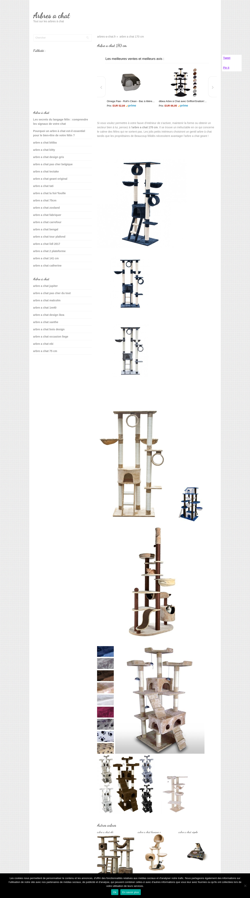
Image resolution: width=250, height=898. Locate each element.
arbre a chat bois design (49, 329)
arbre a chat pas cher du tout (52, 293)
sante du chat (42, 363)
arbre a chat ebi (43, 343)
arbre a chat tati (43, 186)
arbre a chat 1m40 (44, 307)
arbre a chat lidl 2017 (46, 243)
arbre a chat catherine (47, 265)
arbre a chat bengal (45, 229)
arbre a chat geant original (50, 178)
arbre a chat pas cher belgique (53, 164)
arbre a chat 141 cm (46, 258)
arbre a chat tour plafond (49, 236)
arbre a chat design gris (48, 157)
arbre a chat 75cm (44, 200)
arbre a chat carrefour (47, 222)
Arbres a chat (51, 15)
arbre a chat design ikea (48, 314)
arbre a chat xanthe (45, 322)
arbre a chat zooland (46, 207)
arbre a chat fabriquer (47, 214)
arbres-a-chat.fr (106, 36)
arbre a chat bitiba (45, 142)
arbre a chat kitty (44, 149)
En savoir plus (130, 892)
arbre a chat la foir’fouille (49, 193)
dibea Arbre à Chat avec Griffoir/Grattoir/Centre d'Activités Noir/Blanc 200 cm (183, 101)
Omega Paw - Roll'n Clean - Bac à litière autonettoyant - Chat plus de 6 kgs (131, 101)
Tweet (226, 57)
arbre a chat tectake (46, 171)
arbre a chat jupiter (45, 285)
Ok (114, 892)
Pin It (226, 67)
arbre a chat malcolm (47, 300)
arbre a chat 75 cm (45, 351)
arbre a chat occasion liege (50, 336)
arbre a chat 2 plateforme (49, 251)
